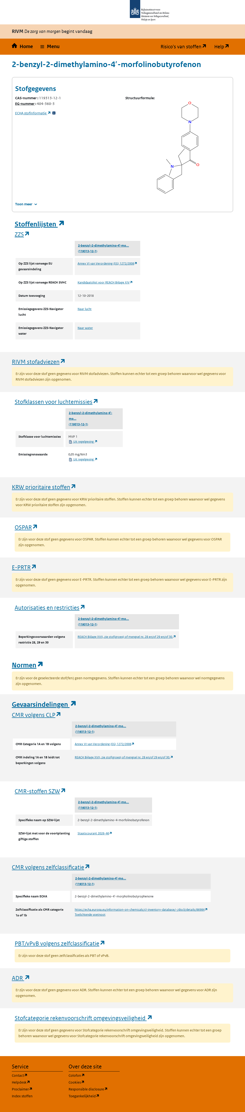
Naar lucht (85, 309)
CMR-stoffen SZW (40, 791)
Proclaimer (37, 1088)
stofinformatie (33, 113)
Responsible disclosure (94, 1088)
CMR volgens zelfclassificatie (51, 867)
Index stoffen (22, 1096)
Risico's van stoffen (185, 47)
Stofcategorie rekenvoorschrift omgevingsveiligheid (84, 1017)
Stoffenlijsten (40, 224)
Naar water (85, 328)
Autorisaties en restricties (50, 607)
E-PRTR (24, 567)
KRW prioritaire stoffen (44, 486)
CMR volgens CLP (36, 714)
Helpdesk (37, 1082)
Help (223, 47)
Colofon (94, 1075)
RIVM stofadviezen (39, 361)
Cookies (94, 1082)
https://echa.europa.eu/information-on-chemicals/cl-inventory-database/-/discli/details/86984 (141, 910)
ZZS (22, 234)
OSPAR (26, 527)
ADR (21, 977)
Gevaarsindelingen (44, 704)
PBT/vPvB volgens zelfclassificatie (60, 943)
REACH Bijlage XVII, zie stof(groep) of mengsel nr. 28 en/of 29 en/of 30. (127, 637)
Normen (28, 665)
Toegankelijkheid (94, 1095)
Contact (37, 1075)
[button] (50, 47)
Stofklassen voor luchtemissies (57, 401)
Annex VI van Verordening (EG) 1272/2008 (107, 263)
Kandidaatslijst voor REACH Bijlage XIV (105, 282)
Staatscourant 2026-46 (95, 833)
